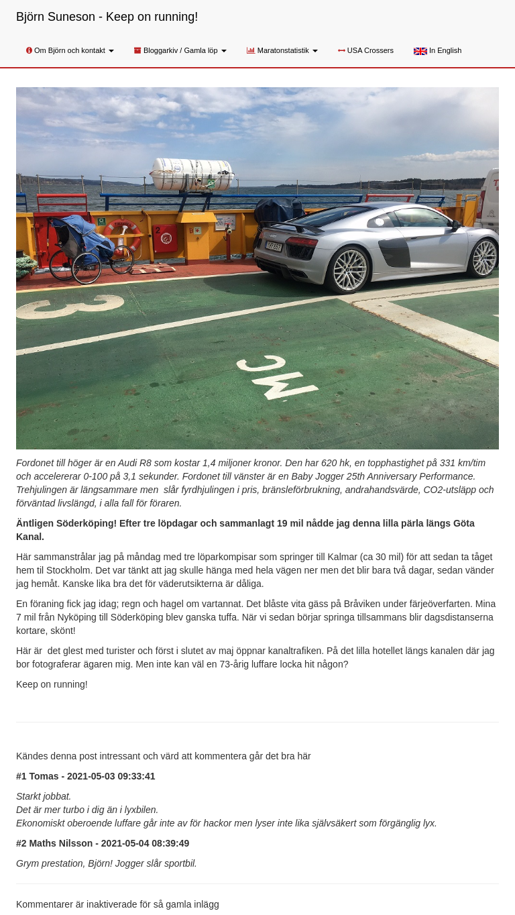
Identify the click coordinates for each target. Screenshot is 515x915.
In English (437, 50)
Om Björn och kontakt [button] (70, 50)
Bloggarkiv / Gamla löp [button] (180, 50)
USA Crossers (366, 50)
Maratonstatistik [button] (282, 50)
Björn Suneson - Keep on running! (107, 16)
